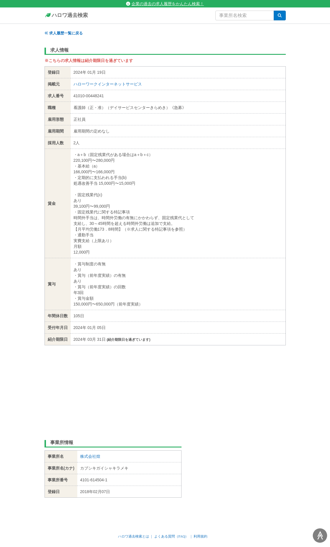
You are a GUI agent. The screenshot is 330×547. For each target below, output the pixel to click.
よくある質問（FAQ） (171, 536)
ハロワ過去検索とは (133, 536)
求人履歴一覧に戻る (64, 33)
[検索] (280, 15)
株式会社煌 (90, 456)
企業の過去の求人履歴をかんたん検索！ (165, 3)
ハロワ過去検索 (66, 15)
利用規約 (200, 536)
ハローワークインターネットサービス (108, 84)
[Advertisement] (165, 388)
